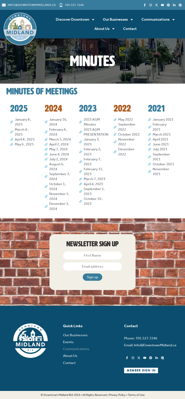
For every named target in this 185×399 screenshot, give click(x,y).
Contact (130, 28)
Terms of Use (136, 395)
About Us (104, 28)
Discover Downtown (75, 19)
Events (68, 342)
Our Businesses (118, 19)
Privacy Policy (117, 395)
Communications (158, 19)
